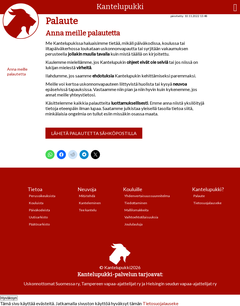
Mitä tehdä (87, 196)
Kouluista (36, 203)
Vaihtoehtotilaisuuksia (141, 217)
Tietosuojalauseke (207, 203)
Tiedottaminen (135, 203)
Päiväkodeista (39, 210)
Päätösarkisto (39, 224)
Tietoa (35, 189)
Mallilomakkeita (136, 210)
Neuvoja (87, 189)
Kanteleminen (90, 203)
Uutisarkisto (38, 217)
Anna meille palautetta (17, 71)
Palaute (199, 196)
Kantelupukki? (208, 189)
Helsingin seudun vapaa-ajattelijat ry (181, 283)
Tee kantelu (88, 210)
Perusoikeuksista (42, 196)
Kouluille (132, 189)
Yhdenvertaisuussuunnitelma (147, 196)
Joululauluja (133, 224)
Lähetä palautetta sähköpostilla (94, 133)
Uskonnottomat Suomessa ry (52, 283)
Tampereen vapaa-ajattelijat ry (111, 283)
